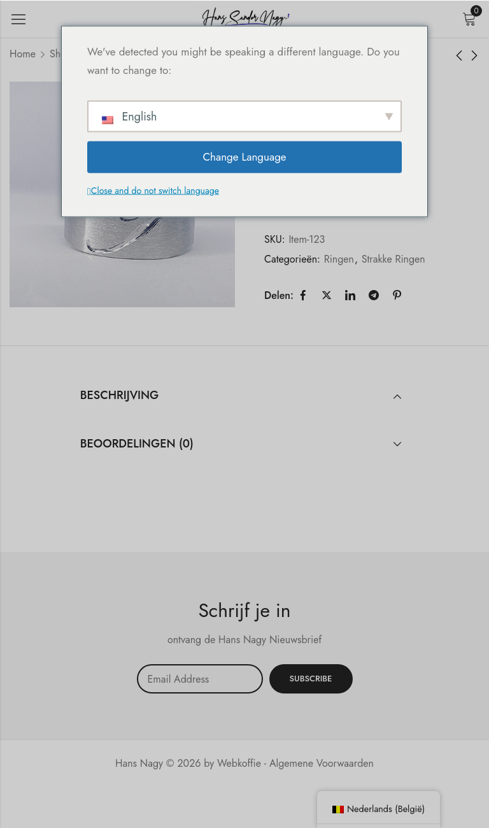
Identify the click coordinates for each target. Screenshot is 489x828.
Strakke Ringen (393, 259)
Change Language (244, 156)
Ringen (339, 259)
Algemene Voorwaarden (321, 763)
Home (23, 54)
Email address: (200, 679)
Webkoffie (239, 763)
